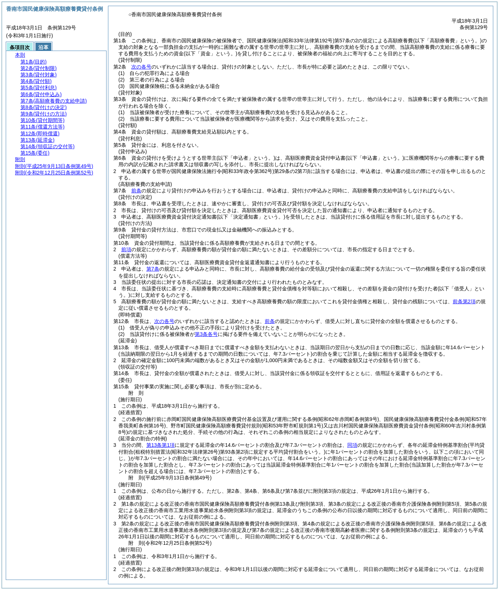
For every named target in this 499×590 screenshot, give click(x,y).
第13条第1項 (160, 445)
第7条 (152, 269)
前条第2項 (464, 301)
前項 (126, 249)
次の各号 (141, 67)
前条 (136, 190)
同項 (352, 445)
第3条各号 (206, 334)
